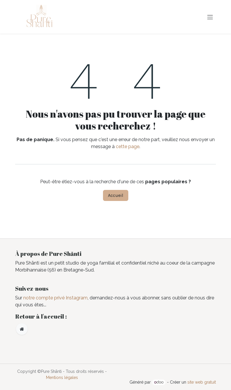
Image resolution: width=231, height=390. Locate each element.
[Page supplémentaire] (22, 329)
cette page (127, 146)
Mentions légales (62, 377)
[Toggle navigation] (210, 17)
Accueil (115, 195)
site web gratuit (201, 382)
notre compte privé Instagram (55, 298)
